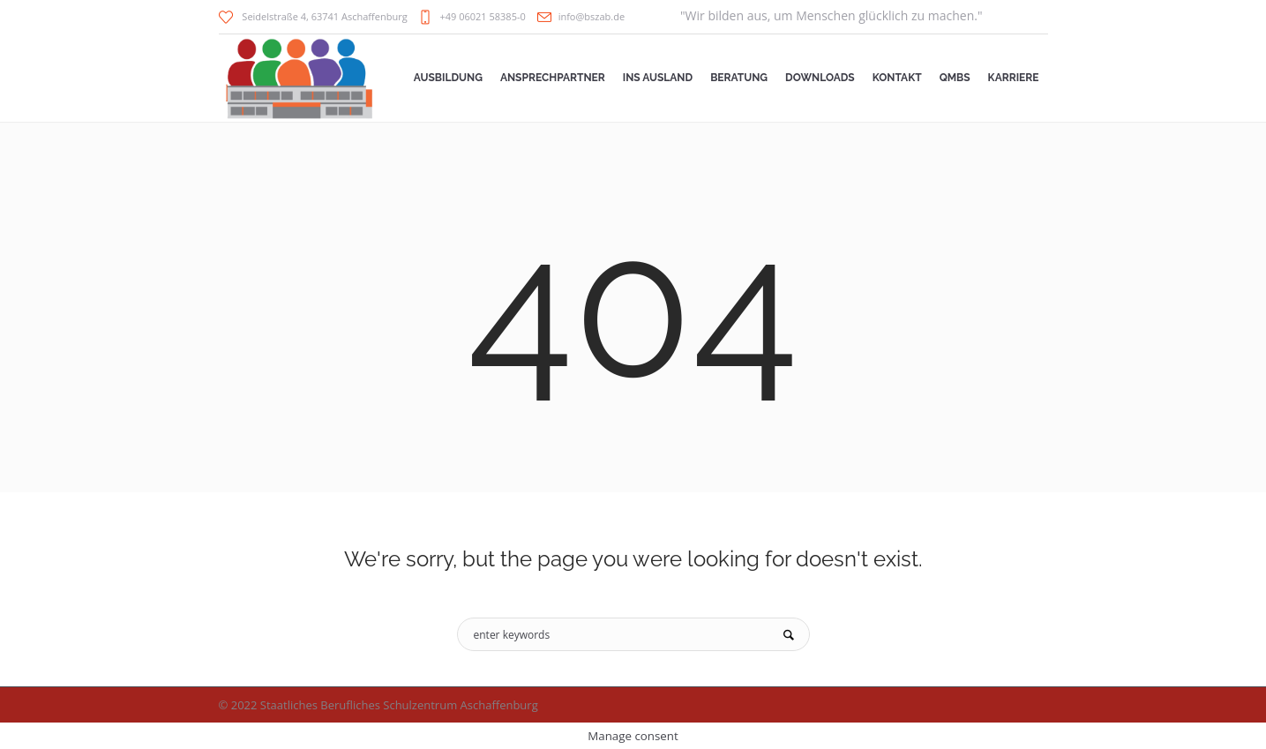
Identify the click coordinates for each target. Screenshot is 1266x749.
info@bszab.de (591, 16)
